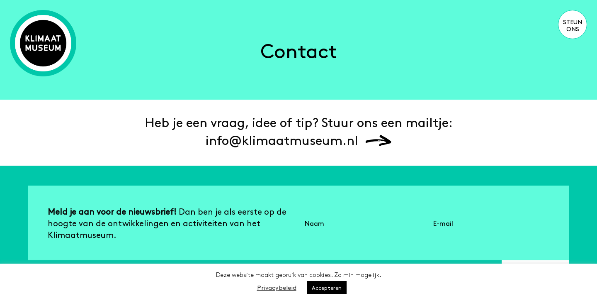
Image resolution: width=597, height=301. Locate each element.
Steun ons (572, 25)
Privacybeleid (276, 287)
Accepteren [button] (327, 287)
